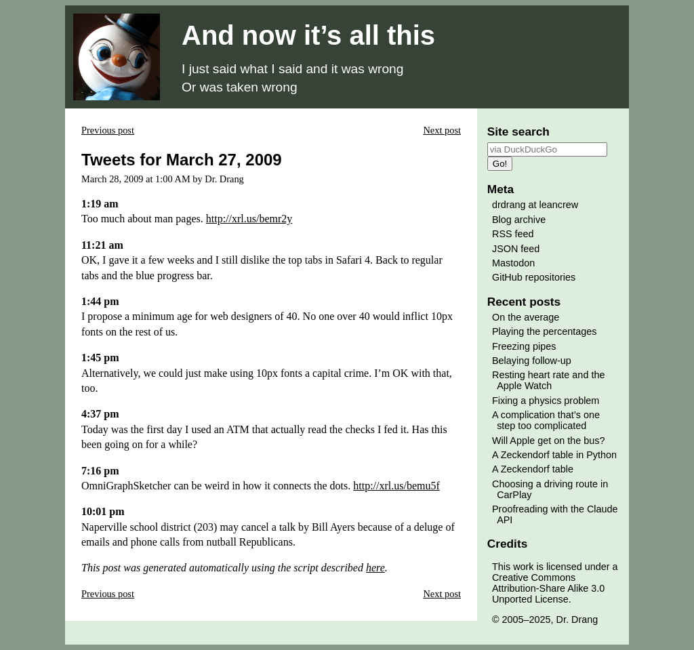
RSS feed (513, 233)
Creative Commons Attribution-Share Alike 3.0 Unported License (548, 588)
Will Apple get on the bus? (548, 440)
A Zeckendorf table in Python (554, 454)
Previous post (107, 130)
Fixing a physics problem (545, 400)
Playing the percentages (544, 331)
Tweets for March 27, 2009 (181, 159)
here (375, 567)
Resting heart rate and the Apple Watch (548, 380)
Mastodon (513, 263)
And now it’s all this (308, 35)
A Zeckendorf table (532, 469)
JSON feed (515, 248)
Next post (442, 130)
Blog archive (519, 219)
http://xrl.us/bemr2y (249, 218)
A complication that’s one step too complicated (546, 420)
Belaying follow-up (531, 360)
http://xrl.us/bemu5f (396, 485)
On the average (525, 317)
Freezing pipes (524, 346)
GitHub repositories (533, 277)
